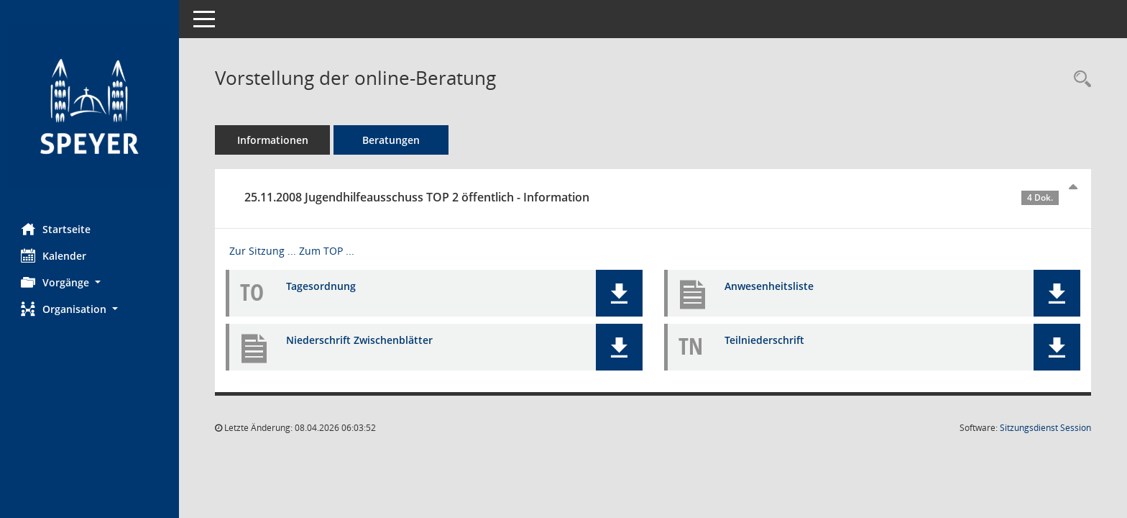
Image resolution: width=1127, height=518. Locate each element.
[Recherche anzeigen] (1079, 79)
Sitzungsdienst (1045, 428)
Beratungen (391, 140)
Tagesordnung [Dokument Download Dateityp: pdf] (321, 286)
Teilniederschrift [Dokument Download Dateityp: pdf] (764, 340)
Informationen (273, 140)
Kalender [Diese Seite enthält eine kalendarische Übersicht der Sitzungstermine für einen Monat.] (54, 255)
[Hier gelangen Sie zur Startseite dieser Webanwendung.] (90, 106)
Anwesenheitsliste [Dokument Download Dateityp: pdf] (769, 286)
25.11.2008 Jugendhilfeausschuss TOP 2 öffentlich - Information (652, 197)
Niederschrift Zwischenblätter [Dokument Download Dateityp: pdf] (360, 340)
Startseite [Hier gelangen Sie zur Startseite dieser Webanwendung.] (56, 229)
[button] (90, 282)
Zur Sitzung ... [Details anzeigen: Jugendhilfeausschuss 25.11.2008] (263, 251)
